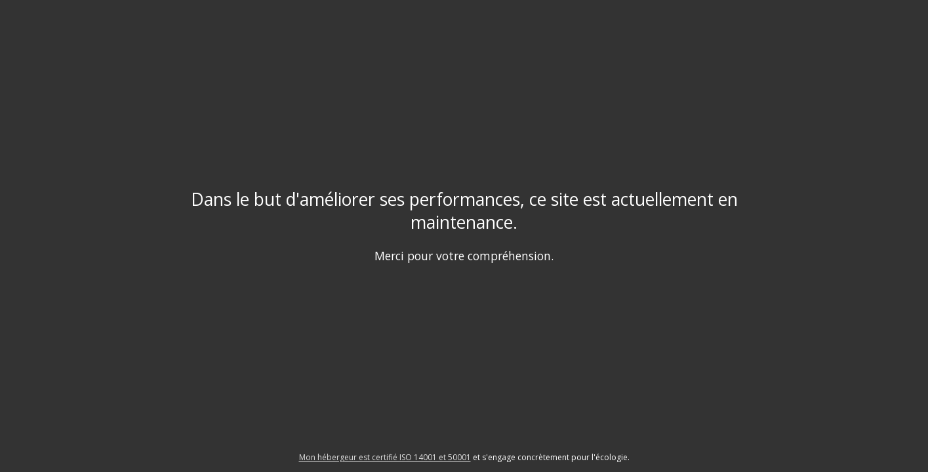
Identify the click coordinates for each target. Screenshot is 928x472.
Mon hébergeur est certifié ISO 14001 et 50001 (385, 457)
